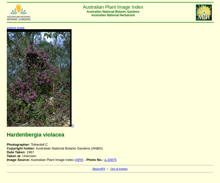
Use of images (118, 168)
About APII (98, 168)
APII (79, 160)
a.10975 (110, 160)
